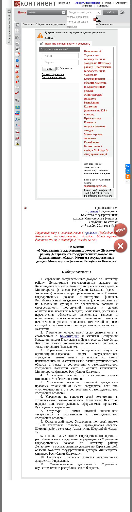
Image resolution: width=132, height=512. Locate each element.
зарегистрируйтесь (95, 186)
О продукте (121, 2)
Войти (49, 69)
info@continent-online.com (98, 196)
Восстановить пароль (54, 77)
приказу (93, 211)
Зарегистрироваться (53, 74)
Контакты (87, 5)
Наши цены (102, 5)
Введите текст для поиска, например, (79, 19)
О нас (108, 2)
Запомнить (66, 68)
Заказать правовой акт (87, 2)
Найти (110, 12)
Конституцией (69, 336)
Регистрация (64, 2)
